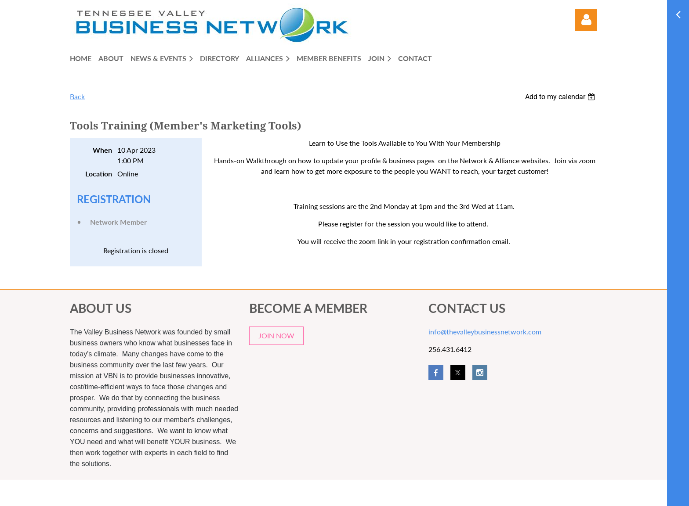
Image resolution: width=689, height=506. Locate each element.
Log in (586, 20)
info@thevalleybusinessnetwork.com (484, 331)
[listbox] (561, 96)
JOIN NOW (276, 335)
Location (98, 173)
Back (77, 96)
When (102, 150)
